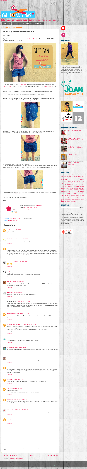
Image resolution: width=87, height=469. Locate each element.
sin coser (72, 199)
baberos (73, 179)
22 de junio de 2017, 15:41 (19, 347)
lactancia (82, 189)
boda (62, 181)
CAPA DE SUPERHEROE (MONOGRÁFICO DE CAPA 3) (75, 139)
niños (67, 194)
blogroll (82, 179)
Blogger (54, 465)
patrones (63, 195)
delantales (70, 186)
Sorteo (69, 179)
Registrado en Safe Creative (68, 238)
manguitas (73, 191)
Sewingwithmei (11, 419)
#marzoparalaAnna (65, 175)
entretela (82, 186)
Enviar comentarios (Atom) (16, 458)
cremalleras (76, 184)
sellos (62, 199)
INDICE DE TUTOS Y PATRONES (32, 23)
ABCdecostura (75, 175)
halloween (70, 189)
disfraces (76, 186)
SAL (66, 179)
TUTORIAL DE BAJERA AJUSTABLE (73, 163)
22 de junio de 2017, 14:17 (29, 324)
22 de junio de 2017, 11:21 (18, 292)
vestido (74, 201)
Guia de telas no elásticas (71, 176)
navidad (63, 194)
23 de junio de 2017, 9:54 (16, 388)
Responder (9, 234)
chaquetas (81, 183)
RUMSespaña (27, 209)
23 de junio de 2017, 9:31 (18, 379)
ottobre (75, 194)
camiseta (78, 181)
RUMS (62, 179)
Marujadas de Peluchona (13, 271)
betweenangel (10, 261)
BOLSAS (82, 175)
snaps (76, 199)
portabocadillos (64, 197)
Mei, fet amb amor (11, 313)
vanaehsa (9, 292)
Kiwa (8, 388)
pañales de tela (79, 195)
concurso (63, 184)
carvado (75, 183)
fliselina (76, 188)
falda (67, 188)
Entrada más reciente (10, 455)
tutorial (63, 201)
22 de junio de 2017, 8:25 (15, 229)
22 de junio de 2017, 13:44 (23, 313)
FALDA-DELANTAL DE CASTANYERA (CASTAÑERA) (75, 147)
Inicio (32, 455)
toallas (82, 199)
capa (83, 181)
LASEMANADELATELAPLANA (68, 178)
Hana (79, 176)
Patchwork (81, 178)
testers (79, 199)
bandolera (77, 179)
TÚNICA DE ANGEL (73, 154)
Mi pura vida (22, 84)
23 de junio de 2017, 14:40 (20, 399)
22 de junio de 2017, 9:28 (18, 248)
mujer (9, 220)
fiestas (71, 188)
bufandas (73, 181)
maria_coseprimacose (12, 338)
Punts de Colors (7, 86)
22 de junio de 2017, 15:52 (19, 358)
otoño (71, 194)
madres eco (65, 192)
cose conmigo (69, 184)
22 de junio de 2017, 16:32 (18, 367)
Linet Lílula (9, 358)
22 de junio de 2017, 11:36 (23, 301)
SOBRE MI (16, 23)
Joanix (82, 176)
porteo (69, 197)
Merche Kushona (11, 238)
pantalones (14, 220)
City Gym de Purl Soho (32, 39)
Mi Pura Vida (10, 399)
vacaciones (69, 201)
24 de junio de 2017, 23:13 (22, 409)
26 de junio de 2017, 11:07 (21, 419)
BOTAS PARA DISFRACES (74, 130)
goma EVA (81, 188)
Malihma (9, 248)
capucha (63, 183)
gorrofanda (63, 189)
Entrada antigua (52, 455)
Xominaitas (10, 347)
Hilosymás (48, 86)
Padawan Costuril (11, 409)
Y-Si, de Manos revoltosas (22, 194)
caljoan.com (39, 205)
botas (65, 181)
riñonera (82, 197)
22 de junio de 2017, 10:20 (20, 261)
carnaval (69, 183)
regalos (78, 197)
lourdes (9, 281)
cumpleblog (81, 184)
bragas (69, 181)
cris (8, 229)
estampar (63, 188)
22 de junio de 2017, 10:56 (17, 281)
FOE (62, 176)
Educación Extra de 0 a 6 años (14, 324)
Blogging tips (3, 0)
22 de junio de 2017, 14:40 (25, 338)
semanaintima (67, 199)
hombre (76, 189)
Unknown (9, 367)
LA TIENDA (6, 23)
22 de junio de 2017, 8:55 (22, 238)
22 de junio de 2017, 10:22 (26, 271)
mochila (78, 191)
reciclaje (74, 197)
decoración (63, 186)
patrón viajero (71, 195)
